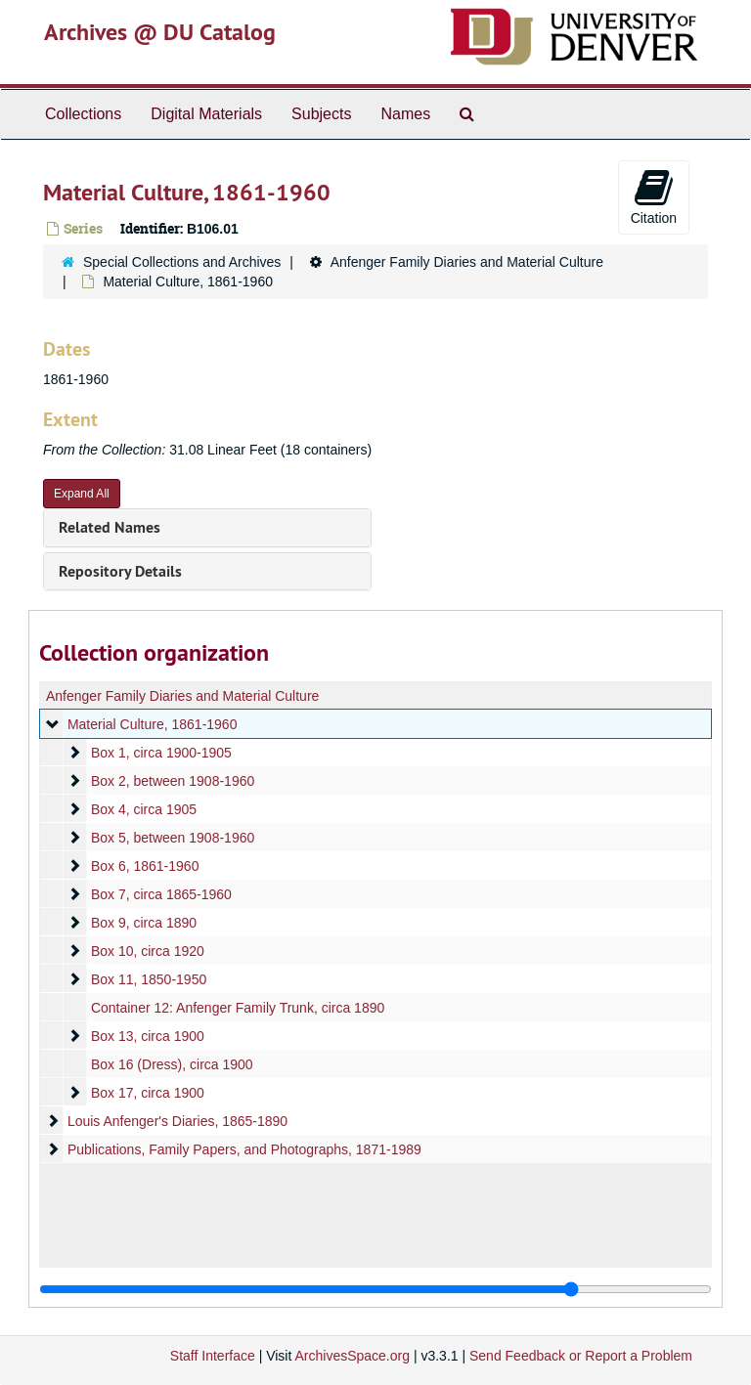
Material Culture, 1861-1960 (152, 724)
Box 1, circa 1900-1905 (161, 752)
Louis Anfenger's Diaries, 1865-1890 (177, 1121)
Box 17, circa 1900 (147, 1093)
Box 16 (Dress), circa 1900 (172, 1064)
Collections (83, 114)
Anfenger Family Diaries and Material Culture (467, 262)
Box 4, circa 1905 (144, 809)
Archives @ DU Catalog (160, 32)
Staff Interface (212, 1355)
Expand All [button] (82, 493)
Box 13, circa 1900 (147, 1036)
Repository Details (120, 571)
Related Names (109, 527)
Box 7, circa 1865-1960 (161, 894)
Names (405, 114)
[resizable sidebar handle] (375, 1289)
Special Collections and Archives (182, 262)
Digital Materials (206, 114)
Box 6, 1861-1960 (145, 866)
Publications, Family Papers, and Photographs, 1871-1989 (244, 1149)
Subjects (321, 114)
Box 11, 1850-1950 (148, 979)
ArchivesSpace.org (352, 1355)
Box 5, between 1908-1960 (172, 837)
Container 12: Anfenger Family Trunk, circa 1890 (237, 1008)
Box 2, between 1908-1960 (172, 781)
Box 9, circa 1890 (144, 923)
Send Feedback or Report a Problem (580, 1355)
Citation (654, 196)
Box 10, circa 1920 (147, 951)
